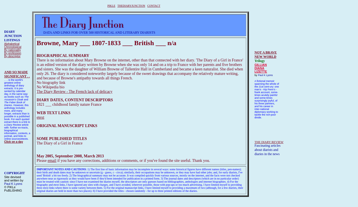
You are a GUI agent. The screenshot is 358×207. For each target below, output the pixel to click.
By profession (12, 53)
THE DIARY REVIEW (269, 142)
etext (40, 117)
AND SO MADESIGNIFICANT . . (17, 74)
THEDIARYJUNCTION (131, 5)
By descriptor (12, 56)
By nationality (12, 50)
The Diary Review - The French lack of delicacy (74, 91)
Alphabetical (11, 43)
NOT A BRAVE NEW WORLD (266, 54)
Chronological (12, 47)
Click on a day (13, 141)
